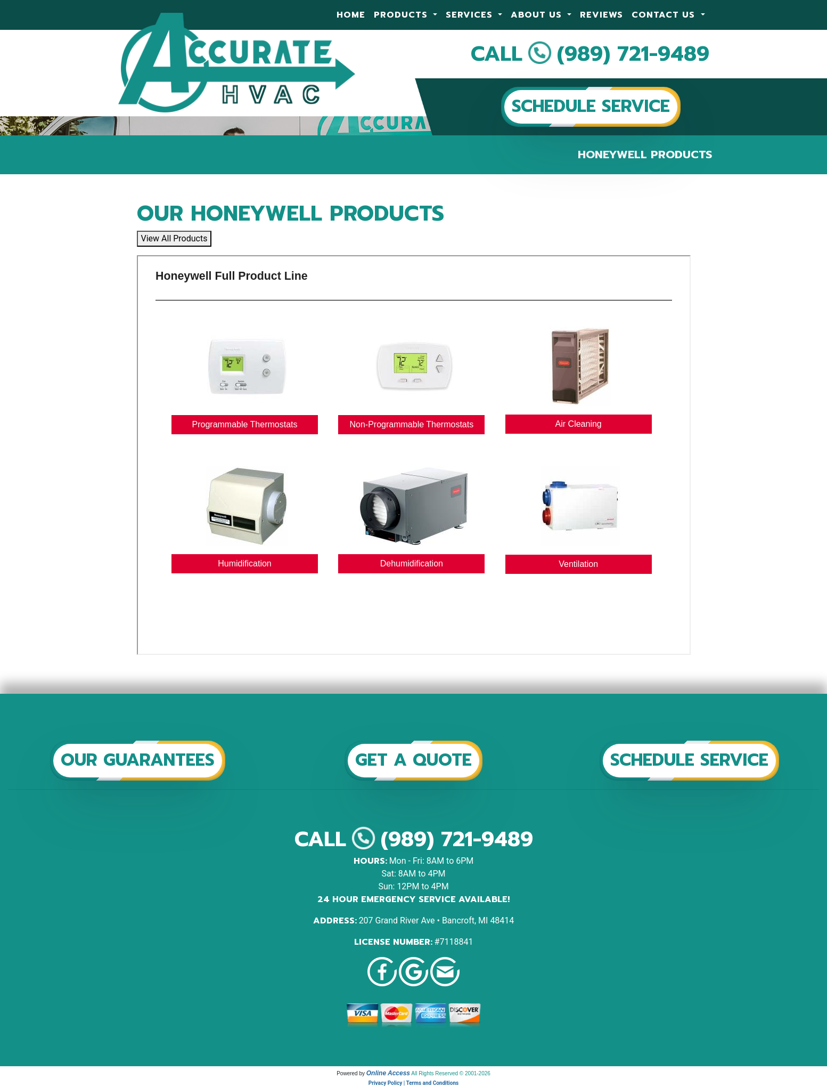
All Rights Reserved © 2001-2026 (450, 1073)
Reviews (601, 15)
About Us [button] (538, 15)
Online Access (388, 1073)
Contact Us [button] (665, 15)
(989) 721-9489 (633, 53)
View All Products (174, 238)
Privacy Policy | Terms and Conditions (413, 1083)
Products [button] (402, 15)
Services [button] (471, 15)
